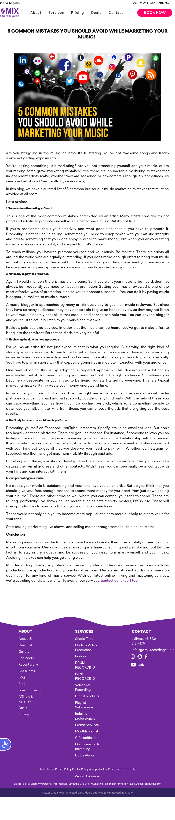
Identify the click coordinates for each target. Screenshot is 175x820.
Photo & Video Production (86, 647)
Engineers (26, 658)
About (35, 13)
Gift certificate (85, 738)
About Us (25, 639)
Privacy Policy (63, 769)
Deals (96, 13)
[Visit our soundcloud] (141, 665)
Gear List (25, 645)
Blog (22, 684)
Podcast (81, 656)
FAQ (22, 677)
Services (56, 13)
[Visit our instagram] (133, 657)
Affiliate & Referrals (26, 699)
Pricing (77, 13)
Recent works (29, 664)
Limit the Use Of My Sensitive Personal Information (98, 783)
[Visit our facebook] (145, 657)
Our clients (27, 671)
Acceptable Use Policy (102, 769)
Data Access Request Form (145, 783)
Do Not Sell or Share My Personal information (40, 783)
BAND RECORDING (85, 676)
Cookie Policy (80, 769)
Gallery (24, 652)
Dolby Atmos (85, 755)
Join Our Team (30, 690)
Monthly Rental (86, 731)
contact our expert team (120, 580)
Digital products (87, 696)
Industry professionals (85, 716)
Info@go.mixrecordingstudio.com (144, 650)
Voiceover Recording (83, 687)
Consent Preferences (87, 776)
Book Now (155, 12)
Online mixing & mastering (87, 746)
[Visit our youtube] (133, 665)
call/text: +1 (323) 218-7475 (152, 3)
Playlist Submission (84, 705)
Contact (115, 13)
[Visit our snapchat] (139, 657)
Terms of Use (128, 769)
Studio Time (84, 639)
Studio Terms (46, 769)
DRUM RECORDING (85, 665)
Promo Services (87, 725)
